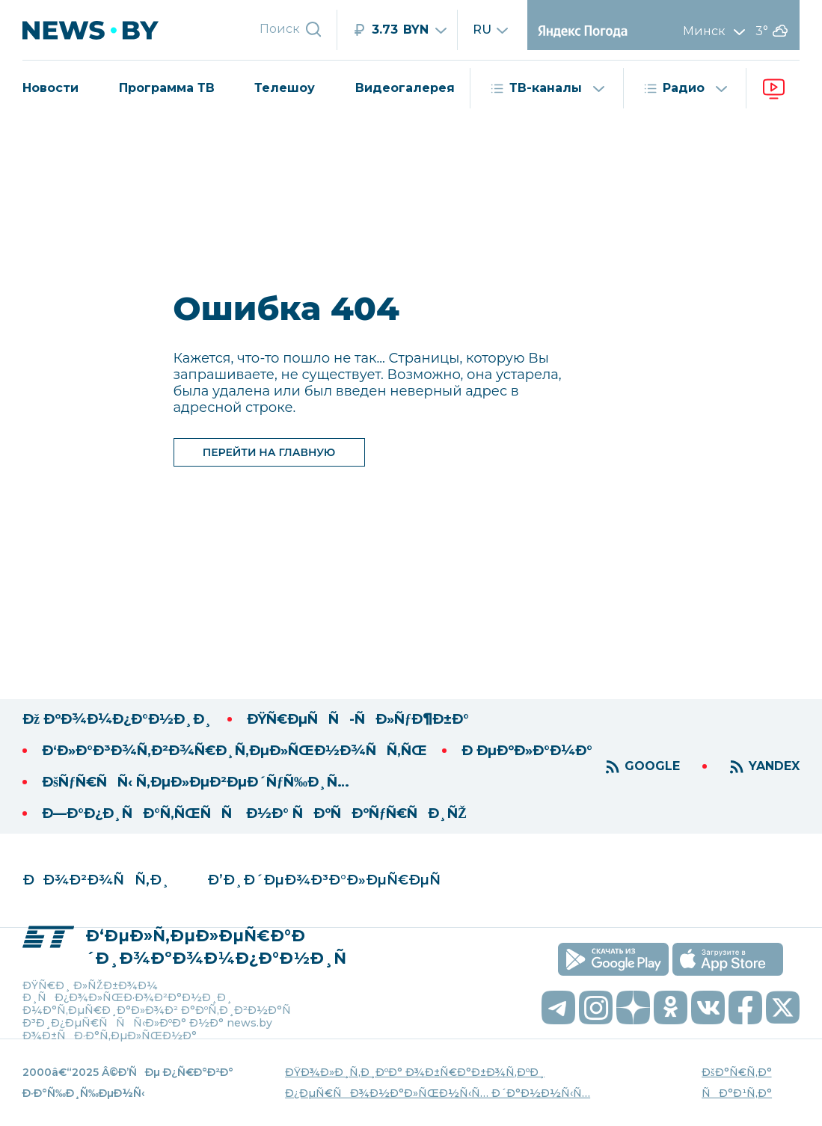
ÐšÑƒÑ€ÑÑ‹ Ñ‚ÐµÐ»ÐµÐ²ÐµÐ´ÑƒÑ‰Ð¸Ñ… (195, 782)
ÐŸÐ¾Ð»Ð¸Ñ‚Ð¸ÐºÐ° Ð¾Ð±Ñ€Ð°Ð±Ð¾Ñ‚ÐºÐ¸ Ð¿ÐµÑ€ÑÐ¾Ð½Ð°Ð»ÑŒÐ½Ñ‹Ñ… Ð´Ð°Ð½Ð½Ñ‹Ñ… (437, 1082)
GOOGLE (652, 766)
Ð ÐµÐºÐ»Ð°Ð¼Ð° (526, 750)
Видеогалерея (405, 88)
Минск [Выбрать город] (717, 31)
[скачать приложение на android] (613, 959)
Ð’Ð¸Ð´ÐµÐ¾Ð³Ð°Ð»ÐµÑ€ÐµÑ (329, 880)
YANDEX (774, 766)
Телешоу (284, 88)
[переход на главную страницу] (109, 30)
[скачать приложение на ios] (727, 959)
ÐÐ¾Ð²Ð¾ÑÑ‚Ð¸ (96, 880)
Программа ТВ (167, 88)
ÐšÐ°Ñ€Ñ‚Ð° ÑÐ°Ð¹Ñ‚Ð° (737, 1082)
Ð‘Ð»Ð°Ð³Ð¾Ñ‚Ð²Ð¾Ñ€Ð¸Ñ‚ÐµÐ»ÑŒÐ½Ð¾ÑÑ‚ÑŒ (234, 750)
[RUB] (404, 29)
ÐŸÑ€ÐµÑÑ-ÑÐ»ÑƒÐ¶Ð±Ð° (358, 719)
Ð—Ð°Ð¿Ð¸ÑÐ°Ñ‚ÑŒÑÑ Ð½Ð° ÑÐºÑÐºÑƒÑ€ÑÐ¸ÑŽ (254, 813)
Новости (50, 88)
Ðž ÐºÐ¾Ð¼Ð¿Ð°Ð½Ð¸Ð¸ (117, 719)
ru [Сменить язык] (491, 29)
